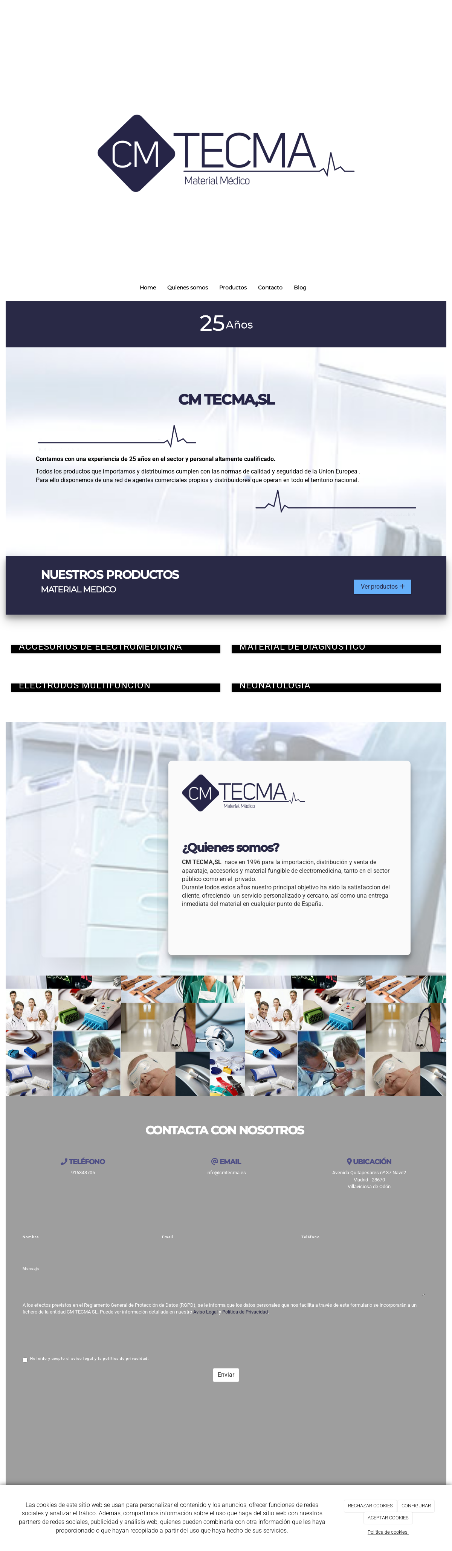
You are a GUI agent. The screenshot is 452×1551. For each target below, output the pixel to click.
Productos (233, 288)
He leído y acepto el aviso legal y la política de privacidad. (86, 1360)
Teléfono (310, 1237)
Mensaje (31, 1269)
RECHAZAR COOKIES (370, 1505)
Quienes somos (187, 288)
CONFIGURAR (416, 1505)
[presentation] (80, 1335)
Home (148, 288)
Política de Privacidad (245, 1312)
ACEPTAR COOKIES (388, 1518)
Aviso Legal (205, 1312)
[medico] (99, 855)
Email (168, 1237)
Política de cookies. (388, 1532)
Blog (300, 288)
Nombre (31, 1237)
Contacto (270, 288)
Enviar (226, 1375)
